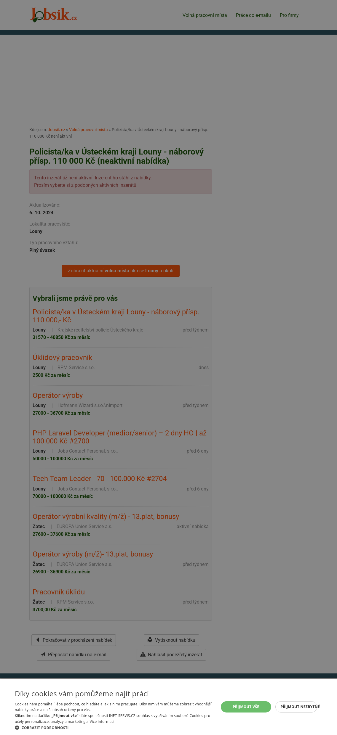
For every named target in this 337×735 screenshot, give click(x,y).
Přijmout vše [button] (246, 706)
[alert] (168, 367)
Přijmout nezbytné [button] (299, 706)
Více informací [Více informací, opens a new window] (102, 721)
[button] (114, 728)
